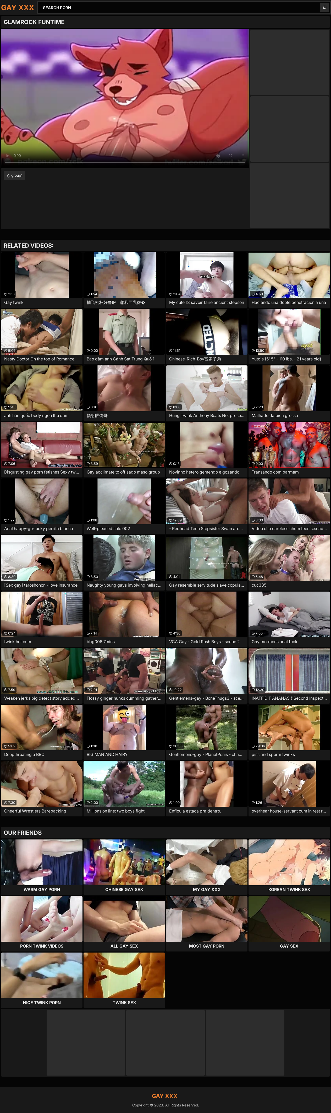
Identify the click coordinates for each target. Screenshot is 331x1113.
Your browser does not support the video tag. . (125, 98)
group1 (17, 175)
